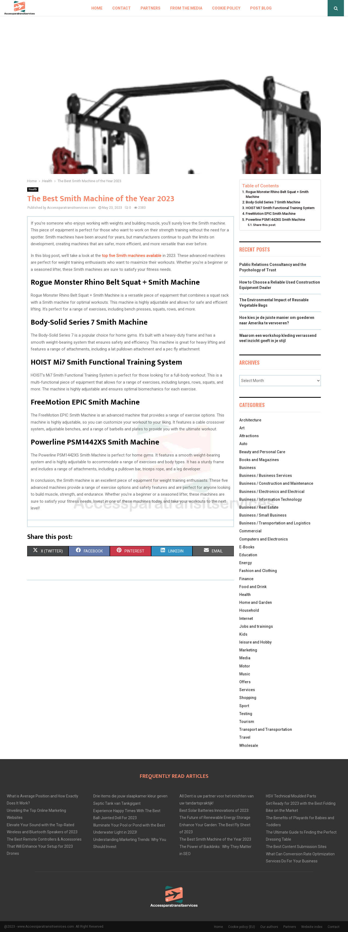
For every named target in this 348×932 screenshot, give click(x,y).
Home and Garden (255, 602)
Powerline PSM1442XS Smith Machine (275, 220)
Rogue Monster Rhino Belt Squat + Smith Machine (277, 194)
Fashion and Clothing (258, 570)
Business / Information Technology (270, 499)
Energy (245, 563)
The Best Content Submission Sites (296, 846)
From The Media (186, 8)
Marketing (248, 650)
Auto (243, 444)
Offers (245, 682)
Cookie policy (226, 8)
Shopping (247, 697)
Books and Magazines (259, 460)
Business (247, 467)
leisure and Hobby (255, 642)
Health (33, 189)
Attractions (249, 436)
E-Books (246, 547)
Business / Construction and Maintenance (276, 483)
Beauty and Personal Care (262, 452)
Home (96, 8)
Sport (244, 706)
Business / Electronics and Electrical (271, 491)
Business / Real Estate (258, 507)
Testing (245, 714)
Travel (244, 737)
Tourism (246, 721)
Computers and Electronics (263, 539)
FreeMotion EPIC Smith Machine (271, 214)
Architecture (250, 420)
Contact (121, 8)
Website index (311, 927)
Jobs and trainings (256, 626)
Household (249, 610)
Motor (244, 666)
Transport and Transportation (265, 729)
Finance (246, 579)
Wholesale (248, 745)
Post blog (261, 8)
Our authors (269, 927)
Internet (246, 618)
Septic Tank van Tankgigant (117, 803)
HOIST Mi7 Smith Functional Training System (280, 208)
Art (241, 428)
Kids (243, 634)
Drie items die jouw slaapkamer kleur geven (130, 796)
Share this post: (264, 225)
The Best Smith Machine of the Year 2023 (215, 839)
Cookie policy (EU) (241, 927)
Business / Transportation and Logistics (274, 523)
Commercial (250, 531)
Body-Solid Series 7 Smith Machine (273, 202)
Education (248, 555)
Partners (150, 8)
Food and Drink (252, 587)
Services (247, 690)
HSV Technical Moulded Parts (291, 796)
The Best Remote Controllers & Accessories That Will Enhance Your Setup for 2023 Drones (44, 846)
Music (244, 674)
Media (244, 658)
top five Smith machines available (131, 255)
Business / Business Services (265, 475)
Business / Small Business (263, 515)
